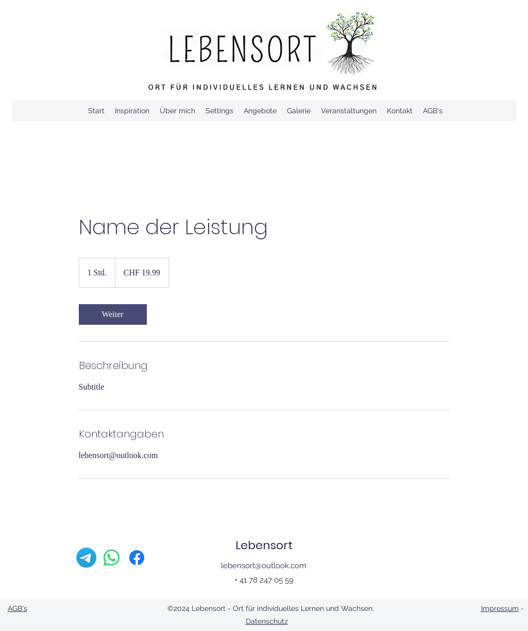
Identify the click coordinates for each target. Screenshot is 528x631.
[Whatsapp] (111, 558)
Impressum (500, 608)
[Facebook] (137, 558)
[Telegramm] (86, 558)
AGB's (17, 608)
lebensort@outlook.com (263, 565)
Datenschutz (267, 621)
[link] (113, 314)
